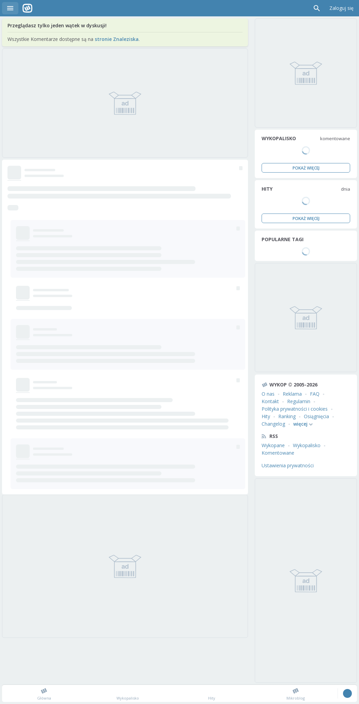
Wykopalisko (307, 445)
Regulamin (298, 401)
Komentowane (278, 453)
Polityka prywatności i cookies (295, 409)
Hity (266, 416)
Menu (10, 8)
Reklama (292, 394)
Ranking (287, 416)
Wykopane (273, 445)
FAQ (314, 394)
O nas (268, 394)
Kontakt (270, 401)
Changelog (273, 424)
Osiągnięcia (316, 416)
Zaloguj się (341, 8)
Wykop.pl (27, 8)
